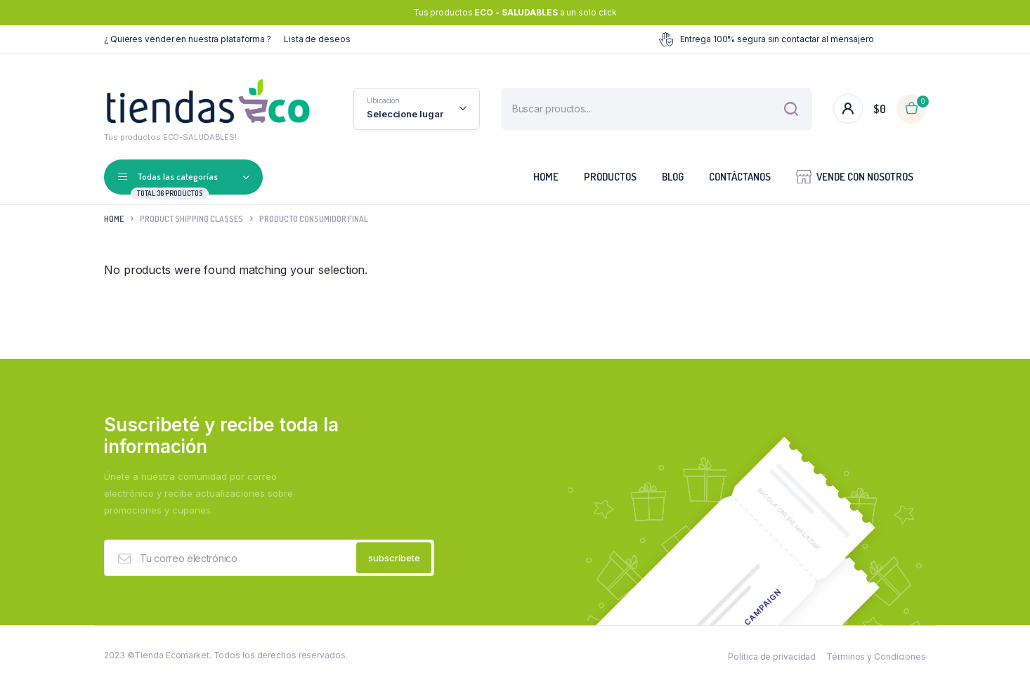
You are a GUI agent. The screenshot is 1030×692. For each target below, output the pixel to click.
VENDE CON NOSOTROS (854, 176)
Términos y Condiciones (876, 663)
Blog (673, 176)
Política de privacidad (772, 663)
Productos (610, 176)
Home (546, 176)
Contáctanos (740, 176)
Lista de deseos (317, 39)
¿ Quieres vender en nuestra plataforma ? (187, 39)
